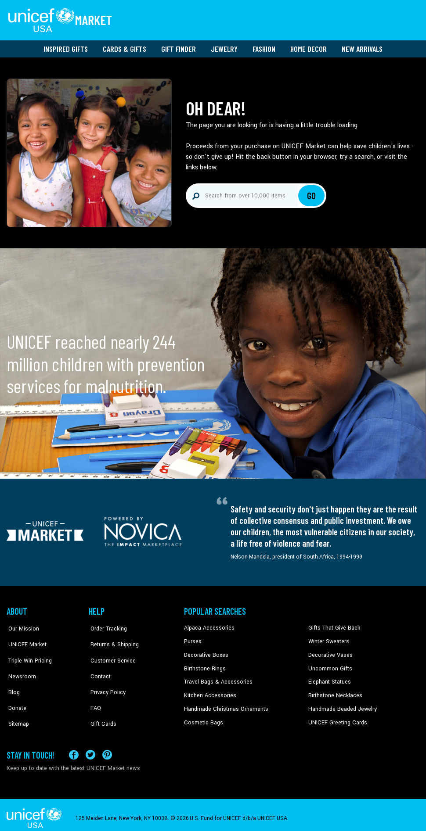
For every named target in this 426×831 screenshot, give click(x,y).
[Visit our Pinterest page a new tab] (107, 747)
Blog (12, 678)
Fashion (264, 46)
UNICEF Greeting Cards (335, 719)
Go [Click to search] (311, 193)
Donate (15, 692)
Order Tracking (106, 625)
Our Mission (21, 625)
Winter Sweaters (327, 638)
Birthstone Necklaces (333, 692)
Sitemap (17, 705)
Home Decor (308, 46)
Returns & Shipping (112, 638)
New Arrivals (362, 46)
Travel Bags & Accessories (216, 678)
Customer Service (110, 652)
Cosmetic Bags (202, 719)
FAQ (94, 692)
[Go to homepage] (61, 19)
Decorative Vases (329, 652)
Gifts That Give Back (332, 625)
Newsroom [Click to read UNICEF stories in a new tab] (20, 665)
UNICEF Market (24, 638)
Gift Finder (178, 46)
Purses (192, 638)
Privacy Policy (106, 678)
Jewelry (224, 46)
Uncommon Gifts (329, 665)
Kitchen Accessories (208, 692)
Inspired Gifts (65, 46)
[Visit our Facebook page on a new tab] (74, 747)
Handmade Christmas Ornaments (225, 705)
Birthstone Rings (204, 665)
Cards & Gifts (124, 46)
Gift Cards (101, 705)
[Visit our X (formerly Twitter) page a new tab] (90, 747)
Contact (98, 665)
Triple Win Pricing (27, 652)
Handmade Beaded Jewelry (340, 705)
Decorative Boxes (205, 652)
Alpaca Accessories (208, 625)
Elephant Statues (329, 678)
